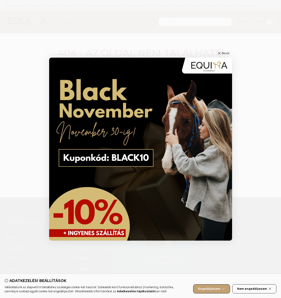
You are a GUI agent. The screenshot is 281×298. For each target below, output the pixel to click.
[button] (224, 53)
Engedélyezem (211, 289)
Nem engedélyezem (254, 289)
